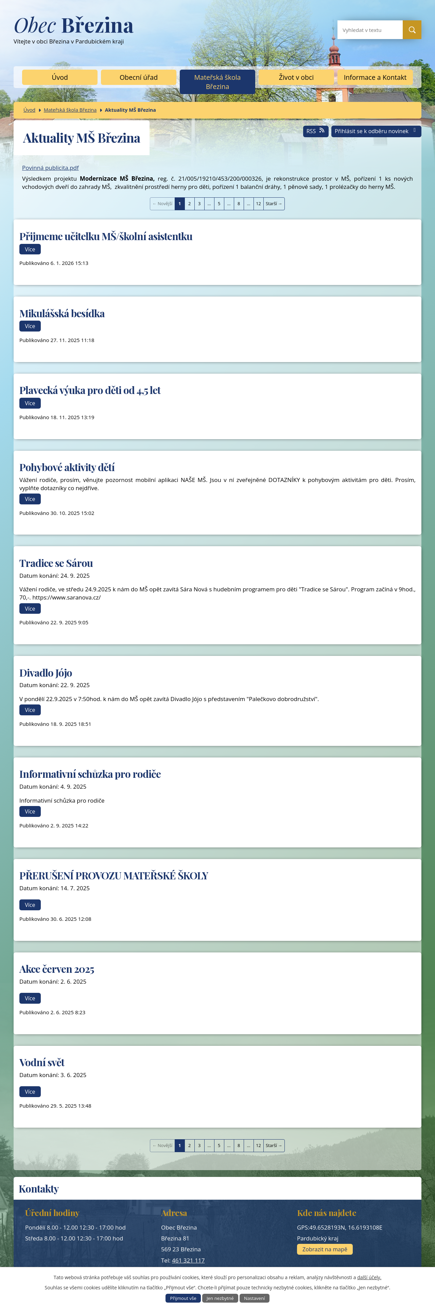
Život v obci (296, 77)
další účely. (369, 1277)
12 (258, 203)
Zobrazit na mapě (324, 1249)
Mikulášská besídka (62, 313)
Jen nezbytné (220, 1298)
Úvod (60, 77)
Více (30, 249)
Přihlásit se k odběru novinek (376, 131)
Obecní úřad (139, 77)
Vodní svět (41, 1062)
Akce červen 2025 (56, 968)
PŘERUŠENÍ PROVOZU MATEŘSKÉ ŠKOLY (113, 875)
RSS (316, 131)
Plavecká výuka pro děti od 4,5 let (89, 389)
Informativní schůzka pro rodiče (90, 773)
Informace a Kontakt (375, 77)
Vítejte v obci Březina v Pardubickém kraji (74, 32)
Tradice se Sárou (56, 562)
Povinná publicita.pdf (50, 168)
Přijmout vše (183, 1298)
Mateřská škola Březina (217, 82)
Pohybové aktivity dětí (67, 466)
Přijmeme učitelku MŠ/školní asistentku (105, 236)
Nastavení (254, 1298)
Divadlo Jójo (45, 672)
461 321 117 (188, 1260)
